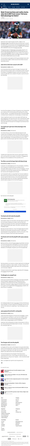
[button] (27, 7)
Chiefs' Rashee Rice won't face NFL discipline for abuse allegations (14, 371)
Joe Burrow (11, 281)
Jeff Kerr (3, 17)
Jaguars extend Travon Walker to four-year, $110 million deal (15, 374)
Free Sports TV (4, 402)
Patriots (26, 270)
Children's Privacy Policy (5, 413)
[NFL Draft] (18, 7)
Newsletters (18, 423)
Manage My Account (19, 421)
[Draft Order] (23, 7)
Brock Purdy (24, 161)
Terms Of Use (3, 410)
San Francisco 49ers (9, 51)
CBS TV (17, 405)
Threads (2, 428)
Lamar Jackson (24, 237)
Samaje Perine (19, 285)
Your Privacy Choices (5, 414)
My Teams (17, 424)
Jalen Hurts (9, 54)
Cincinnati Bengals (4, 46)
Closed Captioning (4, 416)
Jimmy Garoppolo (7, 53)
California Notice (4, 417)
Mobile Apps (3, 406)
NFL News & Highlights (17, 9)
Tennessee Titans (21, 44)
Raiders (23, 315)
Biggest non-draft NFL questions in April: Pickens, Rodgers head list (16, 392)
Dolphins (23, 168)
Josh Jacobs (4, 311)
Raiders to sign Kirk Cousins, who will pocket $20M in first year (16, 387)
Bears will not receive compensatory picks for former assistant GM (16, 379)
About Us (17, 399)
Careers (17, 401)
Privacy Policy (3, 412)
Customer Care (18, 412)
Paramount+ (18, 403)
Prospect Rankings (10, 9)
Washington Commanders (16, 50)
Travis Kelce (16, 303)
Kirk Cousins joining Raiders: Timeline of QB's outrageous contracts (15, 384)
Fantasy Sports (4, 401)
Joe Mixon (10, 287)
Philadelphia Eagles (5, 43)
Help (16, 410)
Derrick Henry (18, 318)
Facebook (3, 425)
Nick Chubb (10, 320)
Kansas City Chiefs (18, 47)
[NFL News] (5, 7)
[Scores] (9, 7)
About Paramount (19, 402)
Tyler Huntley (15, 243)
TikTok (2, 423)
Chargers (4, 271)
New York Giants (6, 50)
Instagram (3, 424)
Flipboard (3, 430)
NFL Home (2, 9)
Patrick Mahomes (4, 118)
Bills (26, 135)
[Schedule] (13, 7)
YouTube (2, 421)
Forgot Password (19, 425)
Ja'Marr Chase (14, 284)
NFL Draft (6, 9)
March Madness (4, 405)
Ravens (24, 156)
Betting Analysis (4, 403)
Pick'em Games (4, 399)
